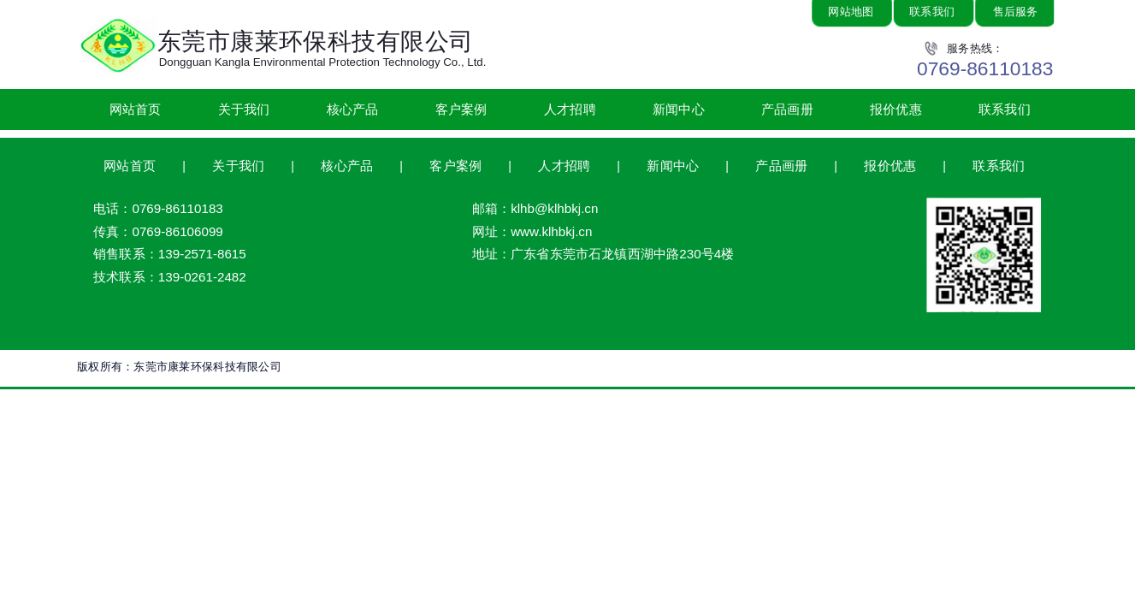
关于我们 (244, 109)
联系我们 (1004, 109)
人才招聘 (570, 109)
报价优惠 (896, 109)
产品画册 (787, 109)
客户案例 (461, 109)
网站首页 (135, 109)
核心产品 (353, 109)
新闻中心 (679, 109)
